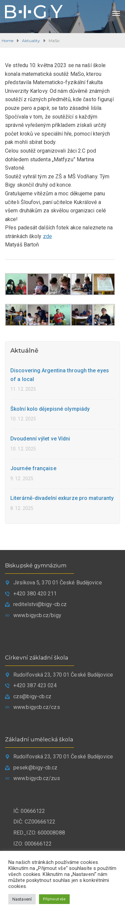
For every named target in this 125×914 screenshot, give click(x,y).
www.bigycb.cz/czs (36, 707)
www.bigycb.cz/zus (36, 778)
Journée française (33, 468)
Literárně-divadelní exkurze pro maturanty (62, 498)
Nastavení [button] (22, 899)
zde (47, 236)
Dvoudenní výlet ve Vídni (40, 438)
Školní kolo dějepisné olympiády (50, 409)
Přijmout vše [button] (54, 899)
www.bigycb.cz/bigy (37, 615)
